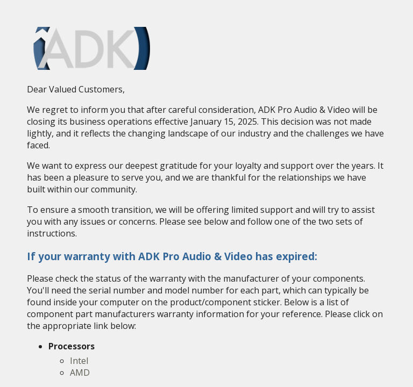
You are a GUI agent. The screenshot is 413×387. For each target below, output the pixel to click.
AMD (80, 372)
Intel (79, 361)
